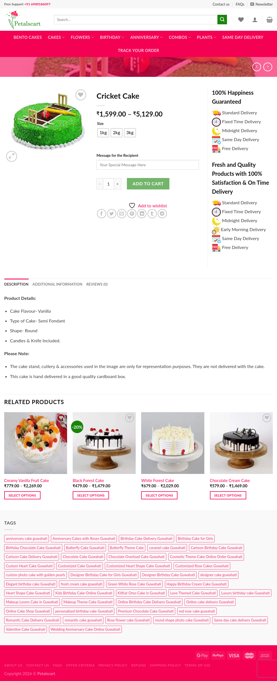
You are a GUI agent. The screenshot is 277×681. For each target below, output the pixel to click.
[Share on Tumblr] (152, 213)
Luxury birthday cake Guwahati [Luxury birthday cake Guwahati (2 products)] (245, 593)
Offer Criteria (80, 665)
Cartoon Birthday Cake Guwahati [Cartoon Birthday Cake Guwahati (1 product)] (216, 547)
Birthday (112, 37)
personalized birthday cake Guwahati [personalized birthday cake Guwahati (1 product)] (84, 611)
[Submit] (222, 19)
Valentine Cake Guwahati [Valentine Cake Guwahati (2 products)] (25, 629)
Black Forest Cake (88, 480)
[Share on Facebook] (101, 213)
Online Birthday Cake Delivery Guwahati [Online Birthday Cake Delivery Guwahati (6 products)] (149, 602)
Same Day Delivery (242, 37)
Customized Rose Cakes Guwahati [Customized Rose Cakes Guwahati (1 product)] (201, 566)
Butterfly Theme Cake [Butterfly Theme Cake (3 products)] (127, 547)
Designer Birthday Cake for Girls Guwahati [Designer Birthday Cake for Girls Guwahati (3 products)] (103, 575)
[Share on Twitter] (111, 213)
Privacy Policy (112, 665)
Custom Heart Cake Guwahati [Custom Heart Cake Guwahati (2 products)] (29, 566)
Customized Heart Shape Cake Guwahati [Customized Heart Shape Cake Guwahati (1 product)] (138, 566)
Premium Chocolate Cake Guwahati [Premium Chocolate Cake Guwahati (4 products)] (146, 611)
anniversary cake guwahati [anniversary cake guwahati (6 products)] (26, 538)
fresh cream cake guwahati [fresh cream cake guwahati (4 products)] (81, 584)
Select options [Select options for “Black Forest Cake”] (91, 495)
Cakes (56, 37)
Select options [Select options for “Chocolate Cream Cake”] (228, 495)
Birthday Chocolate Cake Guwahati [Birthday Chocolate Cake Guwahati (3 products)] (33, 547)
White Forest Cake (157, 480)
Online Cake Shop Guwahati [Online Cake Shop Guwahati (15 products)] (28, 611)
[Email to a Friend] (121, 213)
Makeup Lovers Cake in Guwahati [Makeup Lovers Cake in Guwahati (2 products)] (32, 602)
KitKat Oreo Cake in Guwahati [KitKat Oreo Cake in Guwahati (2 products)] (141, 593)
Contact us (221, 4)
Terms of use (197, 665)
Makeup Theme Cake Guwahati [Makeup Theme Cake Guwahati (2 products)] (87, 602)
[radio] (103, 133)
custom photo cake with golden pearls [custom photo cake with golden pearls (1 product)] (35, 575)
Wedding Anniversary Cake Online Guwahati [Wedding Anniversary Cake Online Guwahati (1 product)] (85, 629)
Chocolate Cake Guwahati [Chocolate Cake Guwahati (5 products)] (83, 556)
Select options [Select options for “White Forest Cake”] (159, 495)
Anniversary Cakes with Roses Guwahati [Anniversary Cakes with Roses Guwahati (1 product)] (84, 538)
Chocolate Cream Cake (230, 480)
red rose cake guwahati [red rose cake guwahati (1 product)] (197, 611)
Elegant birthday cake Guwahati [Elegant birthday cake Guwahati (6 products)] (30, 584)
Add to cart (148, 183)
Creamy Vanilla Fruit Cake (26, 480)
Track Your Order (138, 50)
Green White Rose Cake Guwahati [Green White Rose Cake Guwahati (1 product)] (134, 584)
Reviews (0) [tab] (97, 284)
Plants (206, 37)
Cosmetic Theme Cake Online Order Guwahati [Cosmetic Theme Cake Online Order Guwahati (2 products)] (206, 556)
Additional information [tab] (57, 284)
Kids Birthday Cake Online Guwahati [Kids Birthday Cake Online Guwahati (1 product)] (83, 593)
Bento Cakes (28, 37)
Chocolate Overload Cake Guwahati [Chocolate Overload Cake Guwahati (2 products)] (136, 556)
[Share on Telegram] (162, 213)
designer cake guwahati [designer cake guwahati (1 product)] (218, 575)
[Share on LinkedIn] (141, 213)
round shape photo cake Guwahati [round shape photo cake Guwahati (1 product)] (182, 620)
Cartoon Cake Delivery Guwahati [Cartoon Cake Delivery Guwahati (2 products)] (31, 556)
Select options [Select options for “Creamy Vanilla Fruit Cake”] (22, 495)
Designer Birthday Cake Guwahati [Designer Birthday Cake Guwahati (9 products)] (168, 575)
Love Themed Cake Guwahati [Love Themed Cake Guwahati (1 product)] (193, 593)
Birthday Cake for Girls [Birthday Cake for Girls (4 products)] (195, 538)
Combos (180, 37)
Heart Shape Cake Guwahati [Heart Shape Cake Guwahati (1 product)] (28, 593)
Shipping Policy (165, 665)
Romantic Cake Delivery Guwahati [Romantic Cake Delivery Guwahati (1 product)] (32, 620)
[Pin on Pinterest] (131, 213)
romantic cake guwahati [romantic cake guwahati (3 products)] (83, 620)
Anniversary (146, 37)
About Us (13, 665)
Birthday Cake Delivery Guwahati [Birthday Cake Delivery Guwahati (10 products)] (146, 538)
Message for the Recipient (117, 155)
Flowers (82, 37)
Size (100, 124)
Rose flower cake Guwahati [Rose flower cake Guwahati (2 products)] (128, 620)
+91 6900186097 (37, 4)
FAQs (240, 4)
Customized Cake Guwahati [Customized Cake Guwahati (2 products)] (79, 566)
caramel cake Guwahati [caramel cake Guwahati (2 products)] (167, 547)
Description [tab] (16, 284)
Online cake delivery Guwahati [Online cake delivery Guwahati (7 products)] (210, 602)
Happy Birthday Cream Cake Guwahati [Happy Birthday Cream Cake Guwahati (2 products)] (197, 584)
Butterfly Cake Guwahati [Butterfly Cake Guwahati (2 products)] (85, 547)
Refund (138, 665)
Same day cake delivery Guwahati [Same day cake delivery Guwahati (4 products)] (240, 620)
